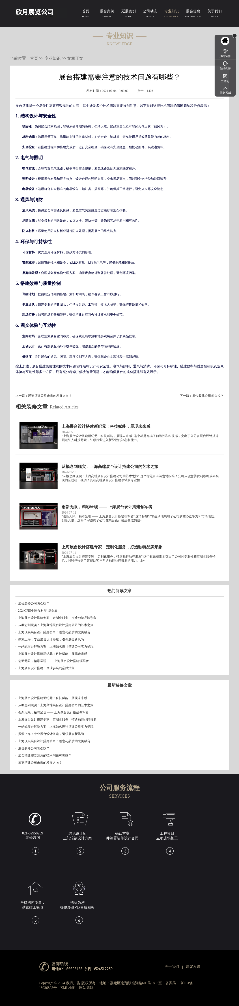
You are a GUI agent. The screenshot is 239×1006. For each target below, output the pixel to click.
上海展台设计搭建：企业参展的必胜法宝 (46, 668)
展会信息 (193, 14)
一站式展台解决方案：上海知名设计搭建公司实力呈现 (55, 646)
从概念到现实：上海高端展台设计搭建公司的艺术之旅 (55, 625)
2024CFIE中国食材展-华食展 (37, 610)
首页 (85, 14)
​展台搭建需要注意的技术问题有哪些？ (44, 755)
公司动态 (150, 14)
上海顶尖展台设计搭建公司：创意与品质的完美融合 (54, 632)
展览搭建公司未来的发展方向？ (50, 395)
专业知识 (171, 14)
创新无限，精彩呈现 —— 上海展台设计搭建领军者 (53, 661)
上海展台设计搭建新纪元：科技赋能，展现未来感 (52, 653)
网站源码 (86, 988)
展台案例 (107, 14)
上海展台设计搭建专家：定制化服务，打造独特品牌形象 (57, 618)
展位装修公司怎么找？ (208, 395)
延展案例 (128, 14)
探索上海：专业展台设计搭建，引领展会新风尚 (51, 639)
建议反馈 (193, 966)
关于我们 (214, 14)
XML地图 (68, 988)
